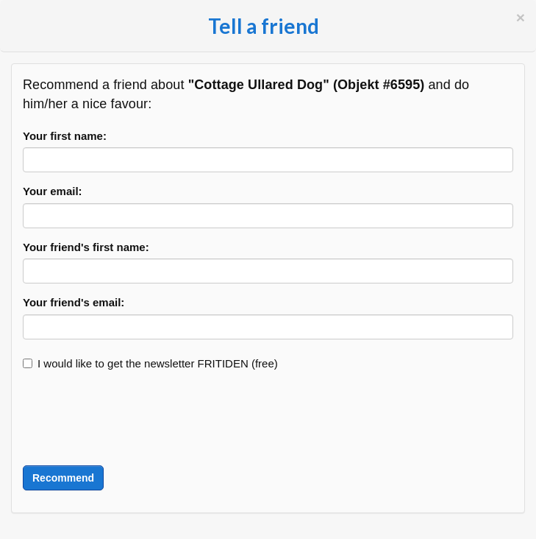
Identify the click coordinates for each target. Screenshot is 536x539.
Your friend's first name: (86, 247)
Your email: (52, 191)
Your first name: (65, 136)
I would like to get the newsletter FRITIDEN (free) (150, 363)
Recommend (63, 478)
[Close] (520, 17)
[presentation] (134, 418)
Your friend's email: (73, 302)
